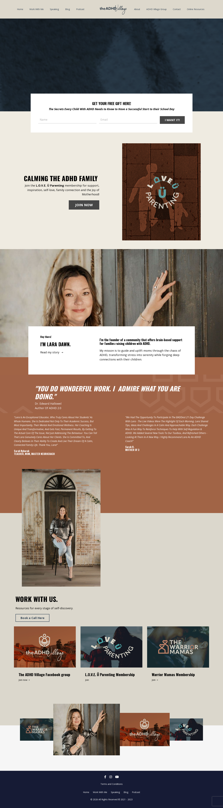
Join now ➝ (25, 682)
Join (87, 682)
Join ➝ (155, 682)
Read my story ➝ (52, 353)
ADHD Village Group (156, 9)
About (137, 9)
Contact (177, 9)
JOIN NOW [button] (84, 205)
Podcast (80, 9)
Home (20, 9)
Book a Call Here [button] (32, 620)
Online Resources (195, 9)
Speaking (54, 9)
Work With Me (36, 9)
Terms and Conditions (112, 786)
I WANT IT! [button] (172, 120)
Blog (67, 9)
